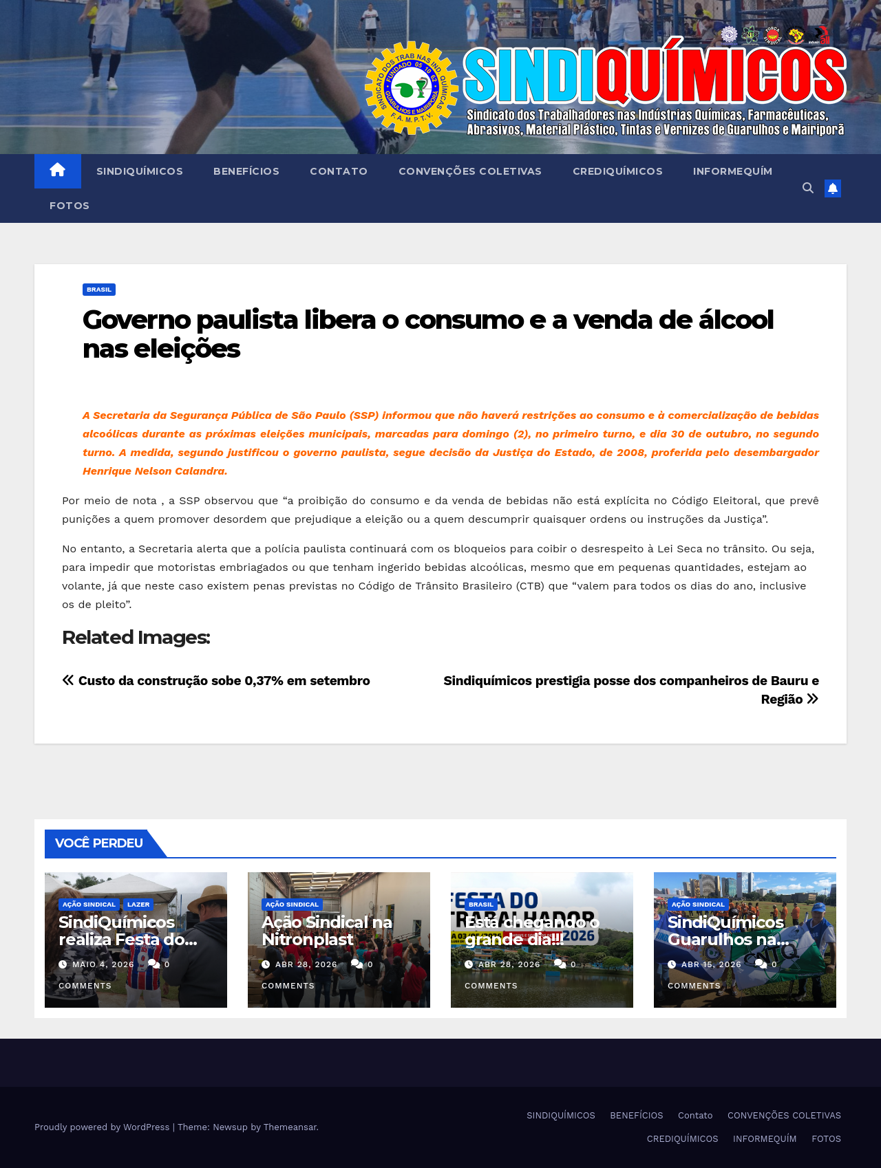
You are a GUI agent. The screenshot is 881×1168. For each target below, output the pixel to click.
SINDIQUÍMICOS (140, 171)
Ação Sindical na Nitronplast (327, 930)
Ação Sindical (89, 904)
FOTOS (70, 205)
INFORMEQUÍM (733, 171)
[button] (808, 188)
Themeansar (290, 1127)
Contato (339, 171)
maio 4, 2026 (103, 964)
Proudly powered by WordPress (103, 1127)
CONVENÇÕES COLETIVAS (470, 171)
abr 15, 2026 (711, 964)
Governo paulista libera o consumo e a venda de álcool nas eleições (428, 334)
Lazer (138, 904)
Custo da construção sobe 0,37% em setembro (216, 681)
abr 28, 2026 (306, 964)
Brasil (99, 289)
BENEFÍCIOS (246, 171)
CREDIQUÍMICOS (618, 171)
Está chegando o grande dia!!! (532, 930)
